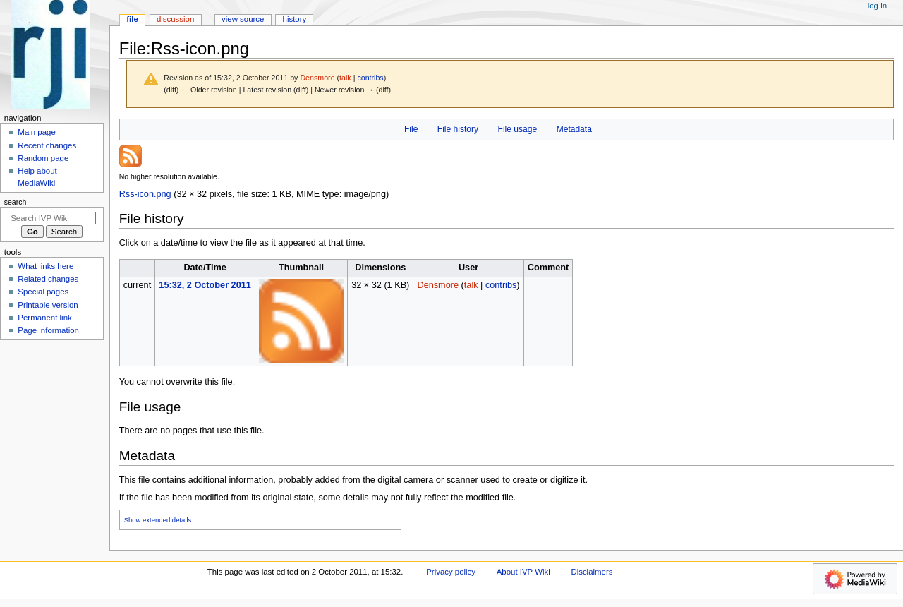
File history (457, 129)
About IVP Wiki (523, 571)
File (411, 129)
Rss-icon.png (145, 194)
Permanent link (44, 317)
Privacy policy (450, 571)
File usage (518, 129)
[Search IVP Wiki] (52, 218)
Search (15, 202)
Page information (48, 330)
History (295, 19)
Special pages (43, 291)
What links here (45, 266)
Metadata (574, 129)
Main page (37, 132)
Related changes (48, 279)
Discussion (175, 19)
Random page (43, 158)
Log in (877, 5)
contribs (370, 77)
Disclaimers (591, 571)
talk (345, 77)
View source (243, 19)
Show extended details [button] (158, 520)
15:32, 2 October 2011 (204, 285)
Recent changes (47, 145)
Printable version (48, 305)
